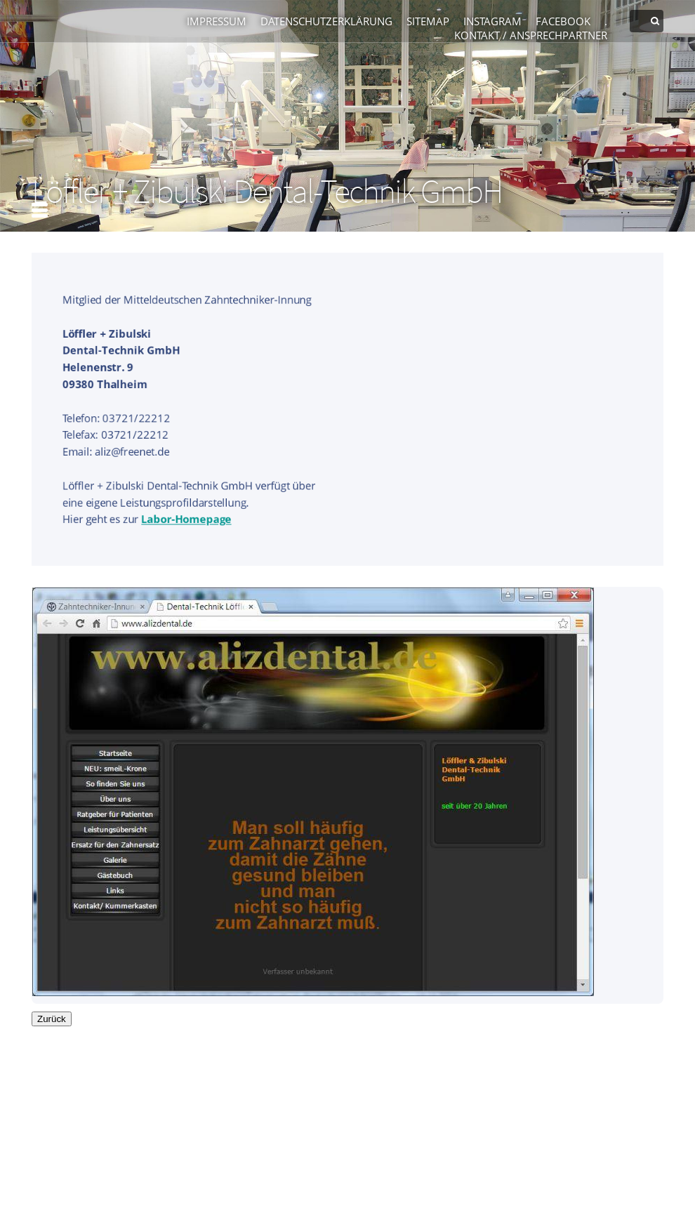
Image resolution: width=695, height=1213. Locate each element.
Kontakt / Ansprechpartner (530, 35)
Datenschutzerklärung (326, 21)
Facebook (563, 21)
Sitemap (427, 21)
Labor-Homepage (185, 519)
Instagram (492, 21)
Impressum (216, 21)
